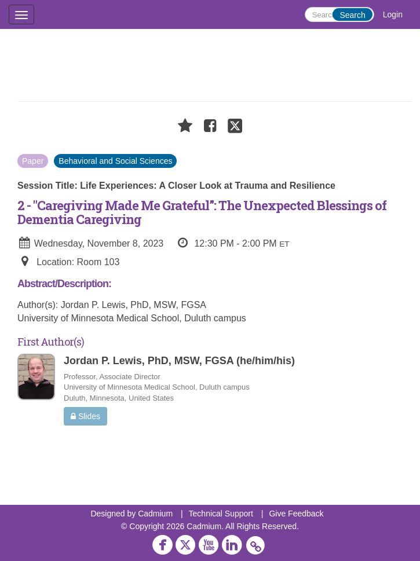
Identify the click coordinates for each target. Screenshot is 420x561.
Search (352, 15)
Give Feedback (296, 513)
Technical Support (221, 513)
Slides (85, 416)
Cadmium (155, 513)
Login (393, 14)
